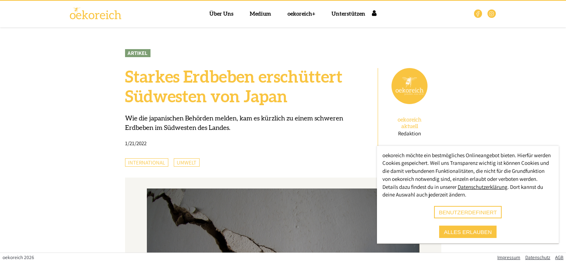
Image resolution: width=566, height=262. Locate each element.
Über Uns (221, 14)
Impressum (508, 257)
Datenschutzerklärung (482, 186)
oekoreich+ (301, 14)
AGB (559, 257)
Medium (260, 14)
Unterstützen (348, 14)
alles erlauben (468, 232)
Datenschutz (537, 257)
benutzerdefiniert (468, 212)
